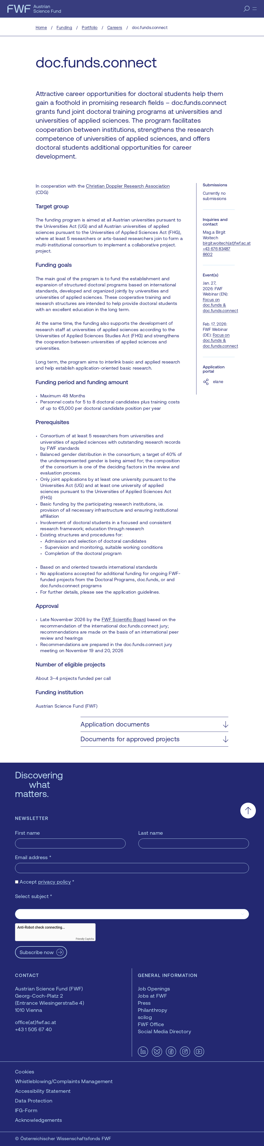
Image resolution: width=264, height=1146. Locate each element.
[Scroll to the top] (248, 810)
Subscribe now (37, 952)
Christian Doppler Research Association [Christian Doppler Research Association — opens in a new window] (128, 186)
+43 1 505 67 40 (33, 1029)
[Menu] (255, 9)
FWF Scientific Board (124, 619)
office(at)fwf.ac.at (35, 1022)
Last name (150, 833)
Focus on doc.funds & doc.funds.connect (220, 305)
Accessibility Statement (43, 1091)
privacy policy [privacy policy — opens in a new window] (54, 882)
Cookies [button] (24, 1071)
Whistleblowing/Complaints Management (64, 1081)
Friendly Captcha (85, 939)
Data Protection (33, 1100)
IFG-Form (26, 1110)
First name (27, 833)
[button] (154, 724)
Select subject (33, 896)
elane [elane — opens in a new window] (218, 381)
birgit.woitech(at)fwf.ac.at (227, 243)
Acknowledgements (38, 1120)
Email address (33, 857)
